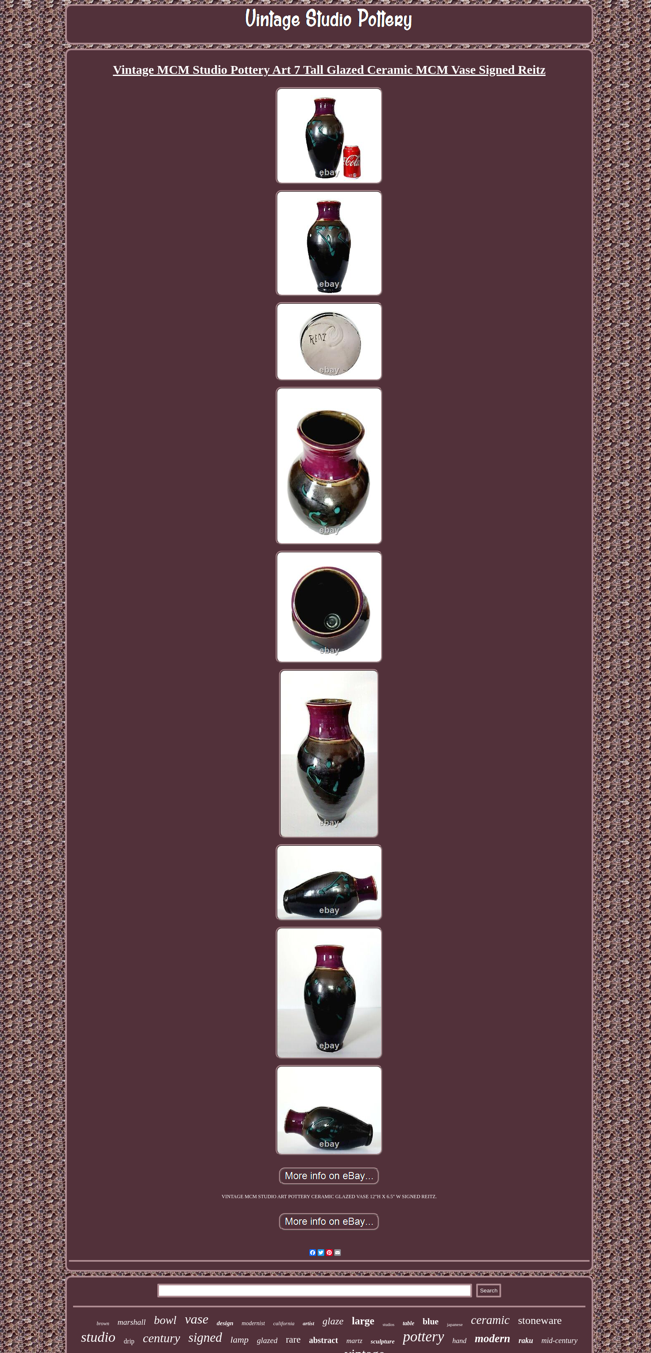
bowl (165, 1320)
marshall (131, 1322)
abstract (323, 1340)
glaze (333, 1321)
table (408, 1323)
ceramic (490, 1319)
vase (196, 1318)
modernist (253, 1323)
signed (205, 1337)
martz (354, 1341)
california (283, 1323)
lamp (239, 1339)
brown (103, 1323)
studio (98, 1337)
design (225, 1323)
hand (460, 1341)
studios (388, 1324)
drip (129, 1341)
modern (493, 1338)
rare (293, 1339)
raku (526, 1340)
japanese (455, 1324)
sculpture (383, 1341)
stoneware (540, 1320)
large (363, 1320)
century (161, 1338)
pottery (423, 1337)
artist (308, 1323)
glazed (267, 1340)
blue (431, 1321)
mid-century (559, 1340)
